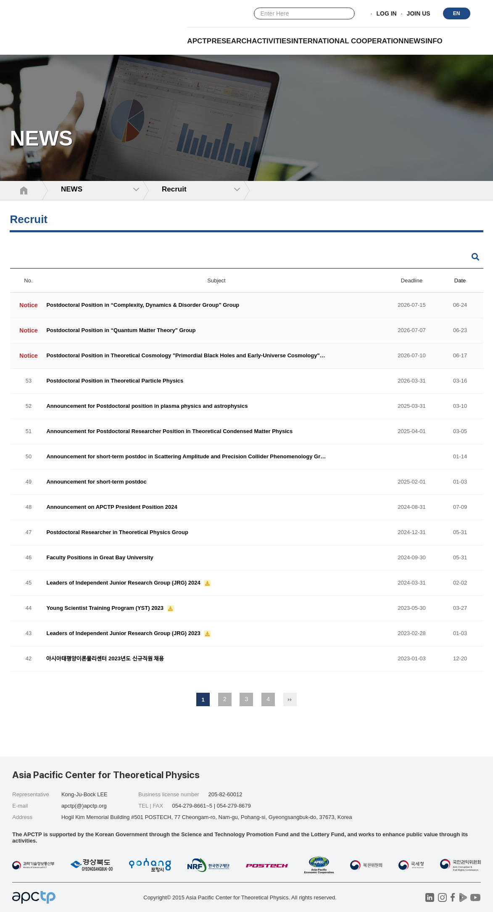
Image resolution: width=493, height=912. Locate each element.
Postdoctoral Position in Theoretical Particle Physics (114, 381)
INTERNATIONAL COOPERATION (347, 41)
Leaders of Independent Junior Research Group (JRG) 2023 (124, 633)
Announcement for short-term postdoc (96, 482)
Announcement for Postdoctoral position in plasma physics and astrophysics (147, 406)
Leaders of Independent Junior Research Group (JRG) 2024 (124, 583)
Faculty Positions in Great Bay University (99, 558)
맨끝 (290, 699)
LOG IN (386, 14)
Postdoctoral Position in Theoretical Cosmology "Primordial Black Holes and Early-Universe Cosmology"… (185, 356)
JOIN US (418, 14)
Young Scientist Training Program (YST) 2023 (105, 608)
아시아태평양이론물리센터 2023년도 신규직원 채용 (105, 659)
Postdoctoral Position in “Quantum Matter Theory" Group (120, 330)
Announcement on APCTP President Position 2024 (111, 507)
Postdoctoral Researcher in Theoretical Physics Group (117, 532)
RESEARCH (231, 41)
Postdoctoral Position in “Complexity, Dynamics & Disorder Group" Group (142, 305)
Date (460, 280)
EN (456, 13)
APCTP (199, 41)
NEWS (414, 41)
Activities (271, 41)
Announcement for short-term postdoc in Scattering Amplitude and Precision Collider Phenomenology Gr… (186, 457)
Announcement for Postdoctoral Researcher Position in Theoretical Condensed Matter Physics (169, 431)
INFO (434, 41)
